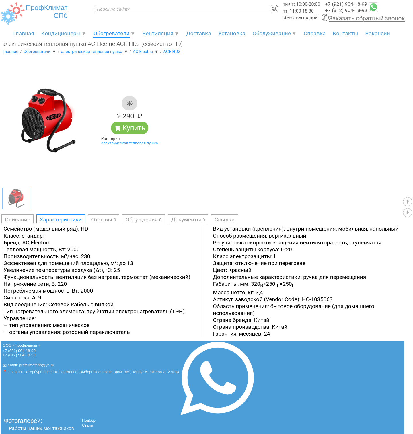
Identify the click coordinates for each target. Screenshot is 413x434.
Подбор (89, 420)
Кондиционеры (61, 33)
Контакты (345, 33)
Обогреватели (111, 33)
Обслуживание (272, 33)
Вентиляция (157, 33)
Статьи (88, 425)
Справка (315, 33)
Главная (23, 33)
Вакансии (377, 33)
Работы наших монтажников (41, 428)
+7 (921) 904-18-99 (346, 4)
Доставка (198, 33)
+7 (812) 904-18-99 (346, 10)
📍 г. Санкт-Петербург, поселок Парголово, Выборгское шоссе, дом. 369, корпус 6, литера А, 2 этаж (91, 372)
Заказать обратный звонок (367, 18)
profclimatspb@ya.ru (36, 365)
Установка (232, 33)
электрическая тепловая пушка (129, 143)
